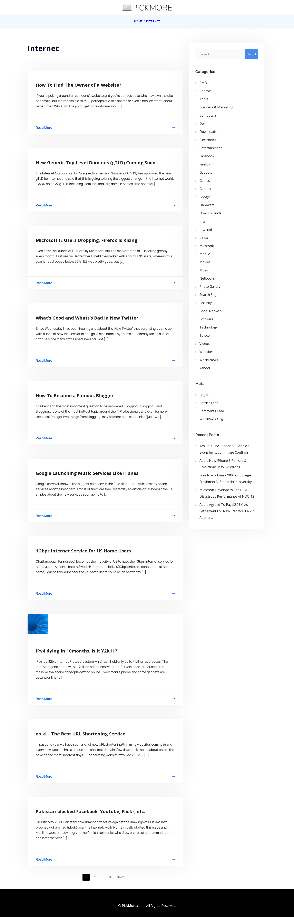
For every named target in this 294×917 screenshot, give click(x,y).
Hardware (207, 205)
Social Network (211, 311)
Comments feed (211, 411)
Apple (203, 99)
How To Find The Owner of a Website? (78, 85)
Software (206, 319)
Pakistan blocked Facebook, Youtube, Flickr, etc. (90, 811)
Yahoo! (204, 368)
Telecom (206, 335)
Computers (208, 115)
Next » (121, 877)
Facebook (206, 156)
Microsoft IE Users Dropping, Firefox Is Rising (86, 240)
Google (204, 197)
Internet (205, 229)
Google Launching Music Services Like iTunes (87, 473)
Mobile (204, 254)
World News (208, 360)
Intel (202, 221)
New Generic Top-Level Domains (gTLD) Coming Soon (96, 162)
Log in (204, 394)
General (205, 188)
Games (204, 180)
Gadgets (205, 172)
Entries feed (208, 403)
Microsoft (206, 246)
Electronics (207, 140)
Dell (202, 123)
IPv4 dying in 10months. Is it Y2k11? (76, 651)
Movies (204, 262)
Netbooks (207, 278)
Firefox (204, 164)
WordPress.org (211, 419)
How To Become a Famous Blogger (75, 395)
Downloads (208, 131)
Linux (203, 237)
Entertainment (210, 148)
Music (203, 270)
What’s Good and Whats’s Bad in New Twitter (87, 318)
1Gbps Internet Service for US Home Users (83, 551)
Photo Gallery (209, 286)
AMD (203, 82)
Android (205, 91)
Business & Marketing (216, 107)
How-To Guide (210, 213)
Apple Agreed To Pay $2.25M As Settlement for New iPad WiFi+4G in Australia (227, 511)
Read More (105, 128)
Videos (204, 343)
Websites (206, 351)
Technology (208, 327)
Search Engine (210, 294)
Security (205, 303)
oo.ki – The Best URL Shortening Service (80, 734)
